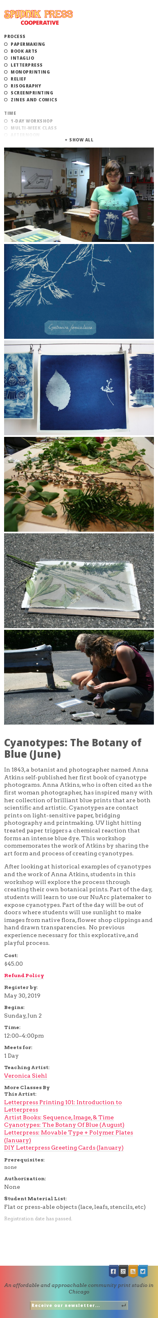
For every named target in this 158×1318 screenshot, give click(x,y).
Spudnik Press (38, 17)
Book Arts (24, 51)
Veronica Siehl (25, 1075)
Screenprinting (32, 93)
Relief (18, 79)
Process (15, 36)
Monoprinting (30, 72)
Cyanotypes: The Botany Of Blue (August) (64, 1124)
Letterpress (27, 65)
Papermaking (28, 44)
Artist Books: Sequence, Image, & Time (59, 1117)
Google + (124, 1271)
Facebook (114, 1271)
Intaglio (22, 58)
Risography (26, 86)
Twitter (143, 1271)
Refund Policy (24, 975)
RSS (133, 1271)
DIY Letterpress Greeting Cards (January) (64, 1147)
